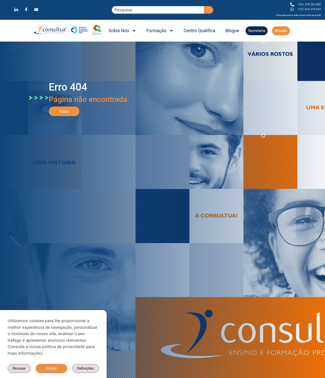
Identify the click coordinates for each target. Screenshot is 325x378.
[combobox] (158, 10)
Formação (159, 30)
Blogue (232, 30)
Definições (57, 368)
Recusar (87, 368)
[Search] (208, 10)
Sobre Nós (122, 30)
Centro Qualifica (199, 30)
